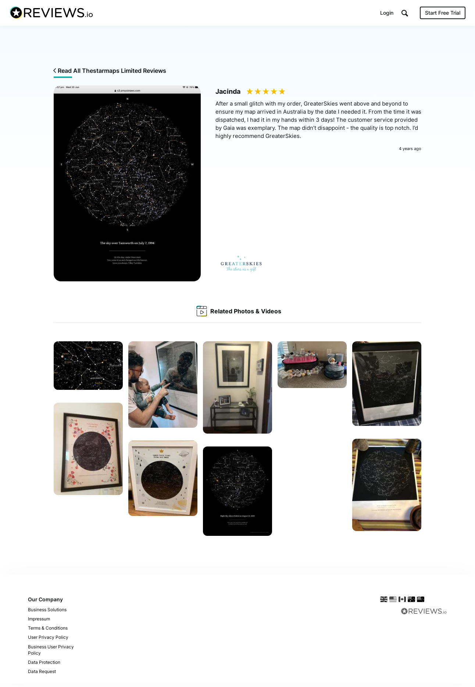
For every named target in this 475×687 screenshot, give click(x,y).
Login (385, 14)
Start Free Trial (441, 14)
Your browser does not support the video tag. (312, 422)
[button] (403, 14)
